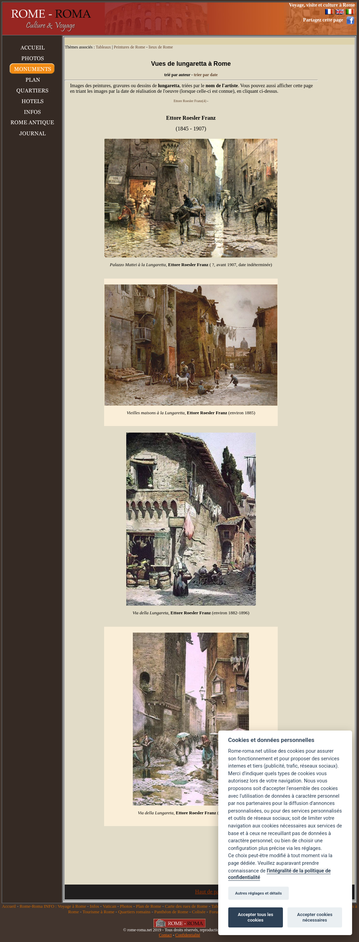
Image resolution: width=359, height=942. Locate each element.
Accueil (9, 906)
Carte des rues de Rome (186, 906)
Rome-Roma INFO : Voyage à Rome (53, 906)
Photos (126, 906)
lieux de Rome (161, 47)
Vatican (109, 906)
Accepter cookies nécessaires (314, 917)
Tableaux (103, 47)
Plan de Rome (148, 906)
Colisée (198, 911)
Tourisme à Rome (98, 911)
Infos (94, 906)
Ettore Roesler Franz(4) (190, 101)
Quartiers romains (134, 911)
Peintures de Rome (129, 47)
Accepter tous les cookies (255, 917)
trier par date (206, 74)
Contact (165, 935)
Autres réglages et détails (258, 893)
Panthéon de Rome (171, 911)
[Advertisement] (187, 18)
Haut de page (209, 892)
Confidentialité (187, 935)
